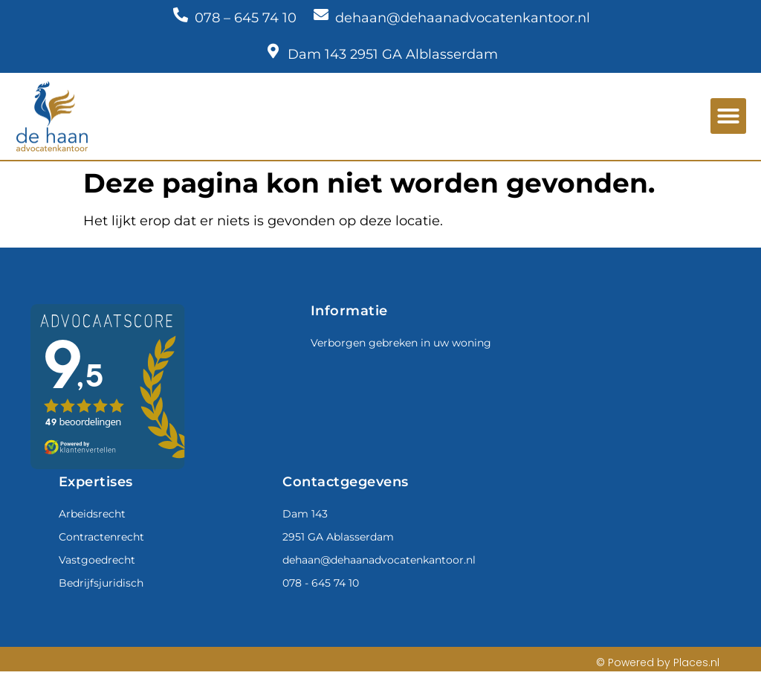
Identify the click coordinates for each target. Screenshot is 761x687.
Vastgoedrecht (97, 560)
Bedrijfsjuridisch (101, 583)
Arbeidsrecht (92, 513)
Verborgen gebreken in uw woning (401, 342)
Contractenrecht (101, 537)
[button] (728, 116)
